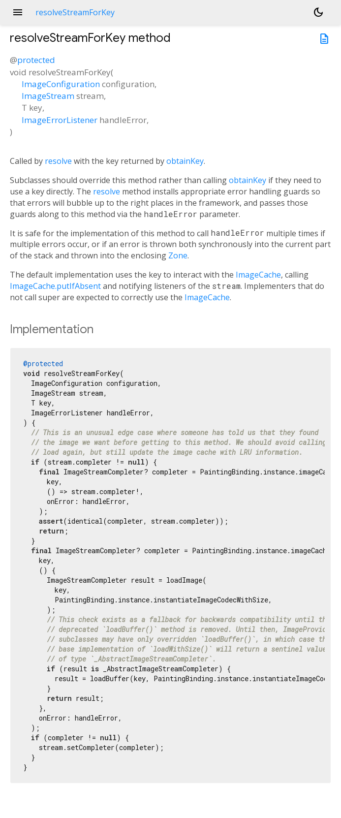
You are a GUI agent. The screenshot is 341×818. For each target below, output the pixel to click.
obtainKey (185, 161)
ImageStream (48, 95)
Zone (177, 255)
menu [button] (18, 12)
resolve (58, 161)
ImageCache (258, 274)
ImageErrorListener (59, 120)
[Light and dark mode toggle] (318, 12)
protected (36, 59)
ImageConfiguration (61, 84)
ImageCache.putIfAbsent (55, 286)
